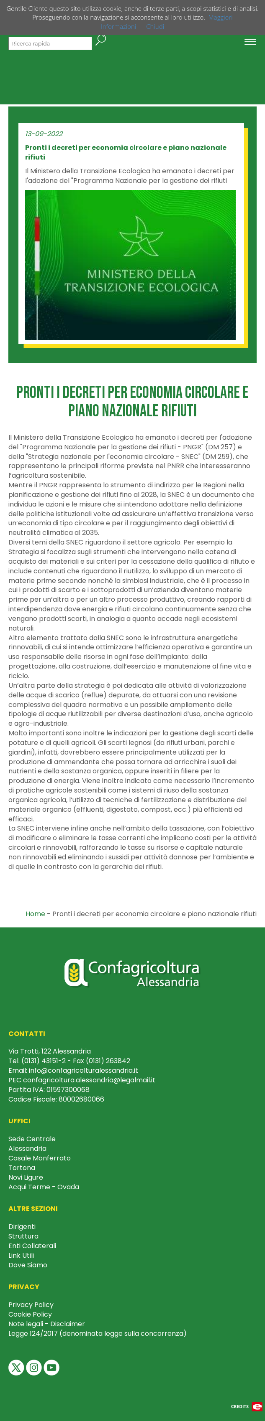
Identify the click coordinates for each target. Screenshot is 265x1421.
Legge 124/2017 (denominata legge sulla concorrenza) (97, 1333)
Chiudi (155, 26)
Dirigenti (22, 1226)
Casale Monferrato (39, 1158)
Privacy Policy (31, 1305)
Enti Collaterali (32, 1246)
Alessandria (27, 1148)
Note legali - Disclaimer (46, 1324)
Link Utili (21, 1255)
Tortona (21, 1168)
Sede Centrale (32, 1139)
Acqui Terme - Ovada (43, 1187)
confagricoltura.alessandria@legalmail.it (89, 1080)
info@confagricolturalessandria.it (83, 1070)
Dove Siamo (27, 1265)
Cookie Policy (30, 1314)
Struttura (23, 1236)
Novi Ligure (25, 1177)
